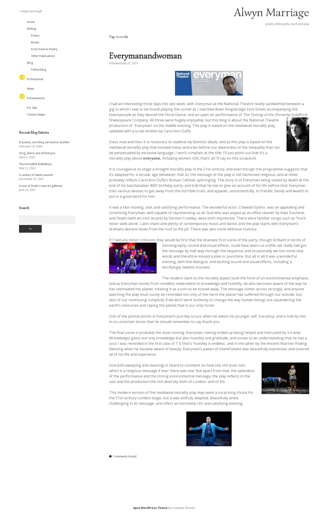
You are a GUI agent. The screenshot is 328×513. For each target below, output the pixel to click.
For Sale (32, 108)
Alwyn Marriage (271, 12)
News (30, 89)
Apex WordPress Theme (150, 508)
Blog (30, 63)
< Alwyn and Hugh (30, 11)
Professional (35, 79)
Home (31, 22)
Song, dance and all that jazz (37, 153)
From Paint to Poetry (44, 49)
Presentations (36, 98)
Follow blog (38, 70)
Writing (31, 29)
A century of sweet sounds (36, 175)
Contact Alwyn (36, 114)
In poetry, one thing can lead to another (44, 142)
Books (35, 42)
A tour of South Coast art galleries (40, 186)
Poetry (35, 35)
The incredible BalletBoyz (35, 164)
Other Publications (43, 56)
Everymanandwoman (145, 55)
